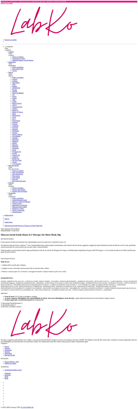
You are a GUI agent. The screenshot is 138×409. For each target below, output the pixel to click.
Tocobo (14, 162)
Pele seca (15, 179)
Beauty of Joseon (17, 112)
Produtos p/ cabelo (18, 208)
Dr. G (14, 119)
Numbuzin (15, 148)
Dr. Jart (14, 89)
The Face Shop (16, 160)
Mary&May (16, 83)
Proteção (11, 183)
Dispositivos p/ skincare (19, 205)
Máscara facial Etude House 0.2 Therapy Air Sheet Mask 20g (23, 225)
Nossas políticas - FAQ (12, 362)
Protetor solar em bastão (19, 191)
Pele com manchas (18, 172)
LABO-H (15, 157)
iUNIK (14, 102)
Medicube (15, 146)
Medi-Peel (15, 139)
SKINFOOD (16, 88)
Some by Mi (16, 155)
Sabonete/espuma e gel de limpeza (22, 60)
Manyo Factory (17, 103)
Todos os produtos (17, 57)
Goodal (14, 153)
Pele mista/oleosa (17, 174)
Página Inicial (9, 215)
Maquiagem (12, 62)
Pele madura (16, 177)
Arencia (14, 79)
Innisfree (15, 129)
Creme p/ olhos (17, 203)
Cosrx (14, 117)
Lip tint (14, 70)
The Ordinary (16, 136)
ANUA (14, 105)
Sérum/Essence (17, 212)
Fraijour (14, 124)
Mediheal (15, 141)
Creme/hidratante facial (19, 200)
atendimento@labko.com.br (13, 370)
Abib (13, 84)
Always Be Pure (17, 107)
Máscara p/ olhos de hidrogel (21, 202)
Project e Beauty (17, 134)
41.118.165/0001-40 (27, 407)
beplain (14, 86)
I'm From (15, 127)
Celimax (14, 81)
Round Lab (15, 158)
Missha (14, 143)
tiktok (6, 376)
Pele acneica (16, 176)
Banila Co (15, 110)
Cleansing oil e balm (18, 58)
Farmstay (15, 122)
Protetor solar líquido (18, 189)
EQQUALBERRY (18, 93)
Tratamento (11, 193)
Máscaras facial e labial (19, 207)
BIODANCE (16, 115)
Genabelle (15, 126)
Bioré (14, 114)
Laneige (14, 133)
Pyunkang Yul (16, 152)
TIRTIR (14, 91)
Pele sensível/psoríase (19, 181)
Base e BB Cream (17, 69)
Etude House (16, 120)
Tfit (13, 95)
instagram (8, 373)
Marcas (10, 72)
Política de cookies (10, 363)
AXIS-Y (14, 108)
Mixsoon (15, 145)
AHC (14, 100)
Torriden (15, 138)
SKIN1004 (15, 131)
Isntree (14, 96)
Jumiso (14, 98)
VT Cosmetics (16, 164)
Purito (14, 150)
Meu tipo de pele (13, 165)
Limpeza (11, 52)
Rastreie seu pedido (7, 3)
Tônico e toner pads (18, 210)
